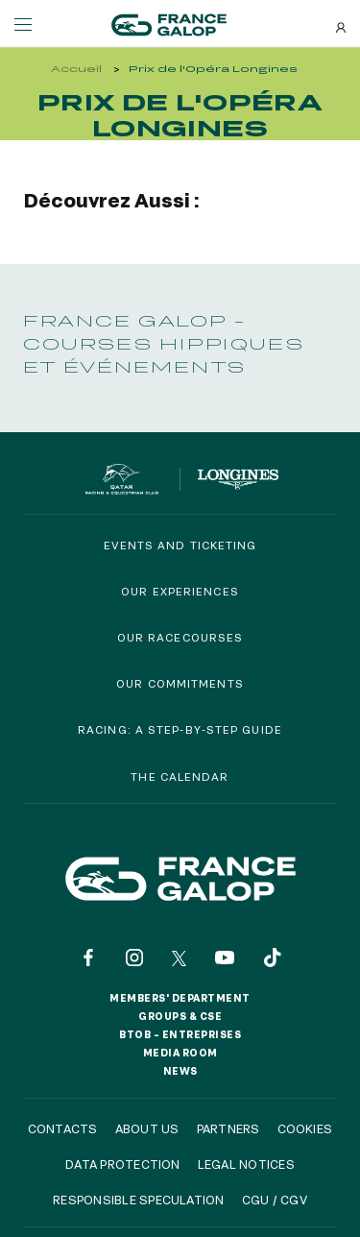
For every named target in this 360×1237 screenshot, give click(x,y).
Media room (180, 1052)
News (180, 1071)
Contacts (63, 1128)
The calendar (179, 776)
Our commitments (180, 683)
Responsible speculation (139, 1199)
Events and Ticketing (180, 545)
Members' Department (180, 998)
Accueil (76, 68)
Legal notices (246, 1164)
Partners (228, 1128)
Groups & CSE (180, 1016)
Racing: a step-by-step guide (180, 729)
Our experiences (180, 591)
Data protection (122, 1164)
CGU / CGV (274, 1199)
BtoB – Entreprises (180, 1034)
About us (147, 1128)
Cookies (305, 1128)
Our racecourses (180, 637)
